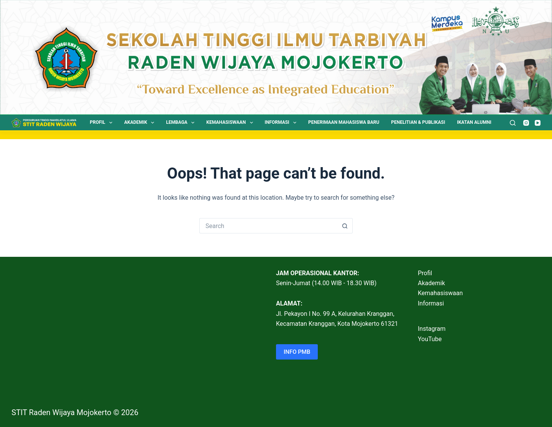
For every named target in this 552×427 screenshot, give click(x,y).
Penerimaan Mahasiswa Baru (343, 122)
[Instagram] (526, 123)
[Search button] (345, 225)
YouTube (430, 339)
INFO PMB (297, 351)
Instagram (431, 328)
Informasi (282, 122)
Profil (102, 122)
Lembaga (181, 122)
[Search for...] (268, 225)
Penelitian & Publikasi (418, 122)
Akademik (140, 122)
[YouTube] (537, 123)
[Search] (513, 123)
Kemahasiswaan (231, 122)
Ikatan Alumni (474, 122)
